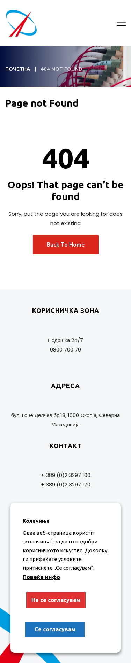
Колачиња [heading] (36, 521)
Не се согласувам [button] (55, 600)
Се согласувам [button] (55, 629)
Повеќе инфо (41, 577)
